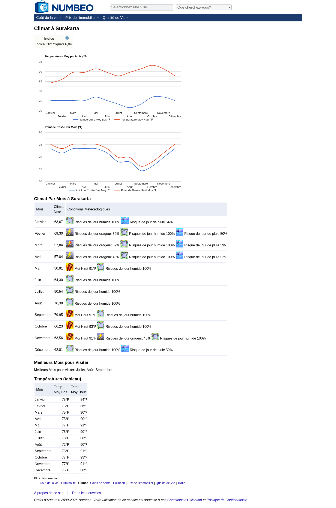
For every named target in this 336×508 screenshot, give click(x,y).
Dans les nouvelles (86, 493)
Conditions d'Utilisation (184, 500)
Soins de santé (100, 483)
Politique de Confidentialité (227, 500)
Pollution (119, 483)
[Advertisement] (270, 52)
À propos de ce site (48, 493)
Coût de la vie (47, 18)
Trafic (181, 483)
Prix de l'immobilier (80, 18)
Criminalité (68, 483)
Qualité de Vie (114, 18)
